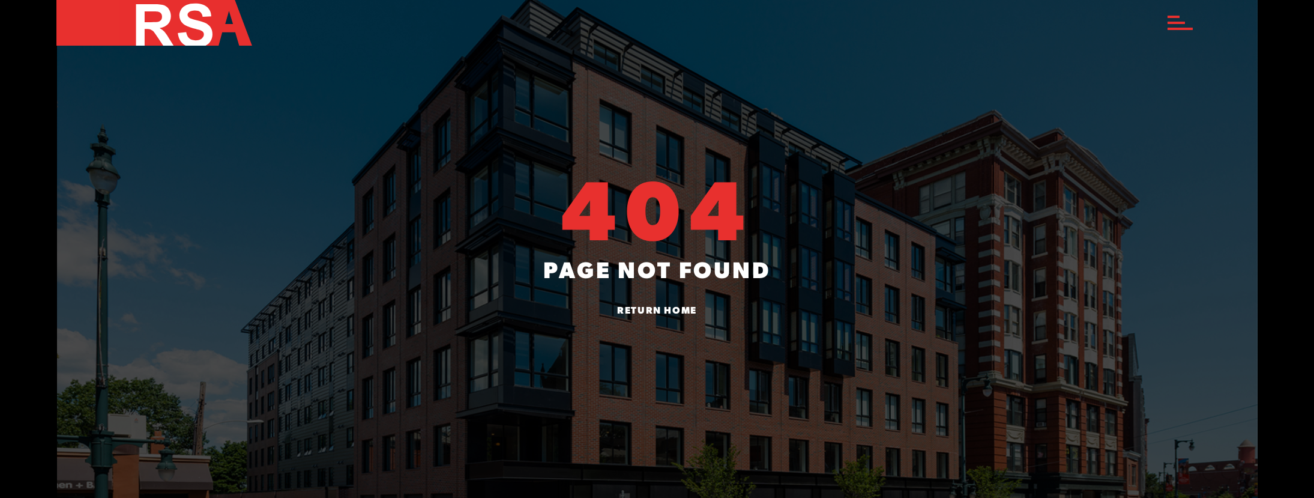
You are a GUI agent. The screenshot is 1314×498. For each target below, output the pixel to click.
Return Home (657, 311)
